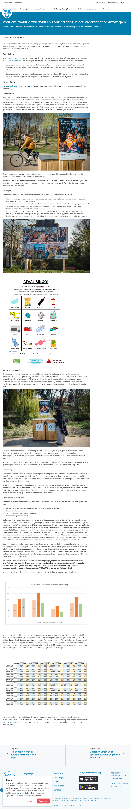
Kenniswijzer (8, 26)
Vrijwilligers (24, 9)
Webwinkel (99, 3)
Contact (57, 790)
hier (77, 722)
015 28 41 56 (116, 786)
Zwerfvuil (18, 26)
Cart (104, 3)
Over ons (105, 9)
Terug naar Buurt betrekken (14, 37)
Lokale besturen (41, 9)
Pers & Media (59, 786)
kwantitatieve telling (18, 722)
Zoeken (123, 3)
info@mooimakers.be (119, 783)
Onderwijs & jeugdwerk (62, 9)
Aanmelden (112, 3)
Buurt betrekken (30, 26)
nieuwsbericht (16, 61)
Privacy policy (55, 805)
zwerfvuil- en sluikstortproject (17, 86)
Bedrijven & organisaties (87, 9)
